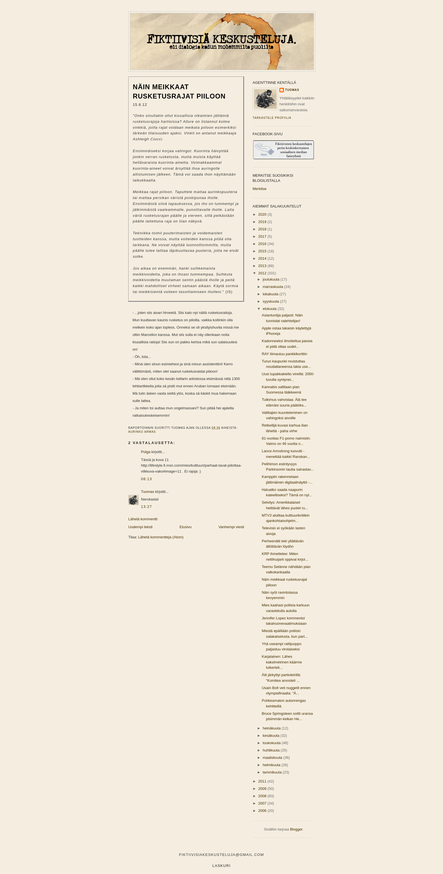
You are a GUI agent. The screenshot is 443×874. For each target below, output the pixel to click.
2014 (263, 258)
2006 (263, 811)
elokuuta (270, 309)
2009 (263, 788)
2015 (263, 251)
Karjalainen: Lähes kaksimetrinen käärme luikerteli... (282, 662)
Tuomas (147, 492)
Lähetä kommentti (142, 519)
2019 (263, 222)
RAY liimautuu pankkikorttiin (284, 354)
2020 (263, 214)
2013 (263, 266)
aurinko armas (142, 431)
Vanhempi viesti (231, 527)
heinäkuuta (272, 728)
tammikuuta (273, 772)
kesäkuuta (272, 735)
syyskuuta (271, 301)
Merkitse (259, 189)
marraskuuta (273, 287)
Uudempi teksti (140, 527)
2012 (263, 273)
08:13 (146, 479)
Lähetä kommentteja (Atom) (160, 537)
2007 (263, 803)
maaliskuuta (273, 757)
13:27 (146, 506)
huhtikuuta (272, 750)
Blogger (296, 829)
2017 (263, 236)
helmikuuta (272, 765)
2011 (263, 781)
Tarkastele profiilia (272, 117)
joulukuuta (272, 279)
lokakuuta (271, 294)
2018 (263, 229)
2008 (263, 796)
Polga (145, 452)
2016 (263, 244)
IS (229, 292)
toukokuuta (272, 743)
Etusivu (185, 527)
